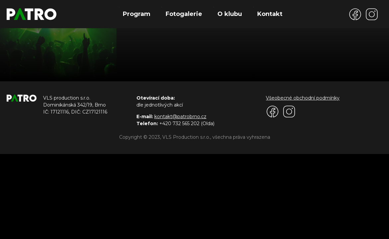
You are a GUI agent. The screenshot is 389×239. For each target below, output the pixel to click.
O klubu (229, 14)
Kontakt (269, 14)
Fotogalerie (184, 14)
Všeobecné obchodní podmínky (303, 98)
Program (136, 14)
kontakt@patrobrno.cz (180, 117)
